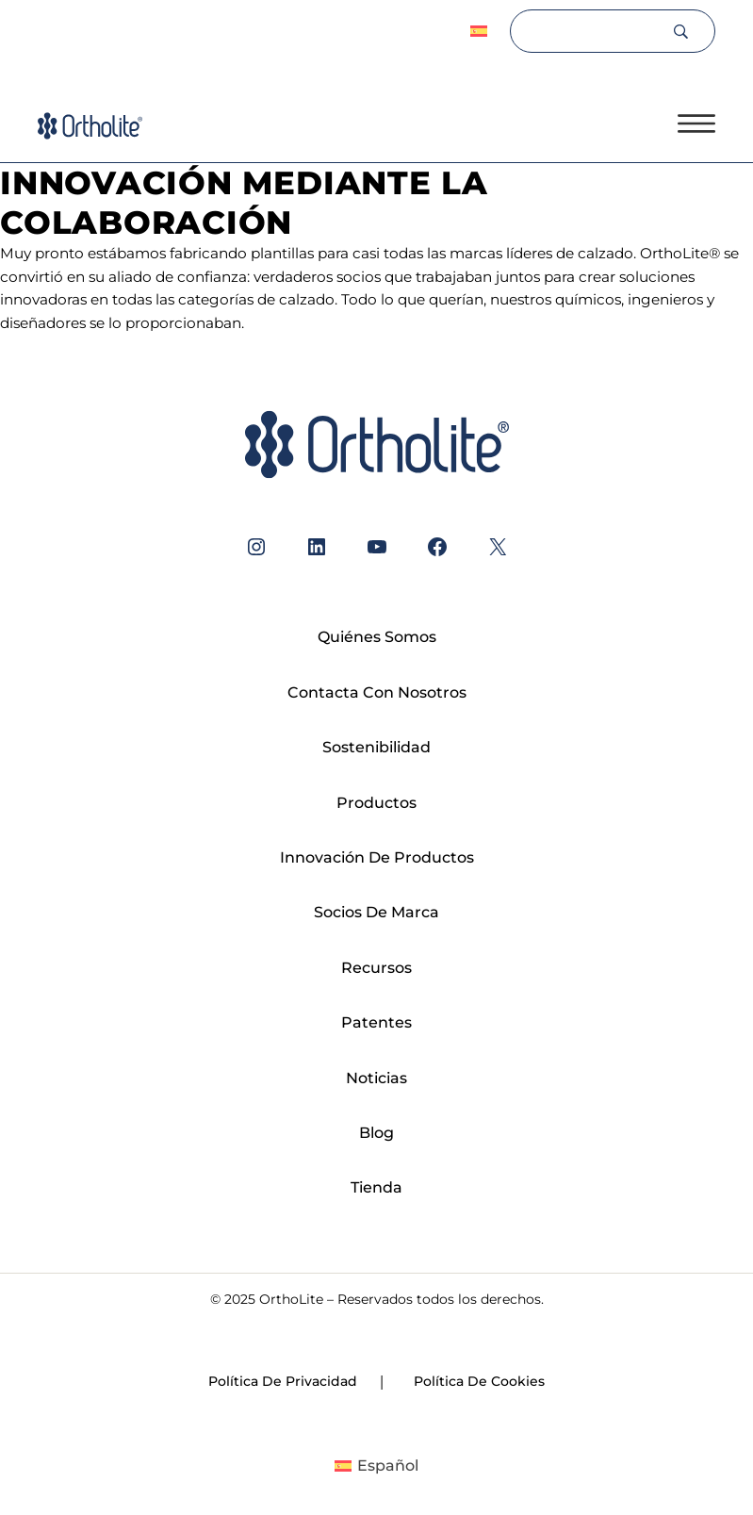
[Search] (590, 31)
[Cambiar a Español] (376, 1466)
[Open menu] (696, 123)
